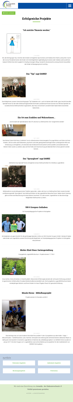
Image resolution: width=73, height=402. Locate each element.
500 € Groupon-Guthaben (36, 207)
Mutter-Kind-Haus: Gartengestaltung (36, 250)
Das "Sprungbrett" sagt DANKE (36, 158)
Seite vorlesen (8, 13)
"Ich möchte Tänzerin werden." (36, 30)
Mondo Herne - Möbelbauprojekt (36, 293)
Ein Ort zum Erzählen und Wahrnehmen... (36, 117)
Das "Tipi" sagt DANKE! (36, 74)
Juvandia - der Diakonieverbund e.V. (49, 386)
